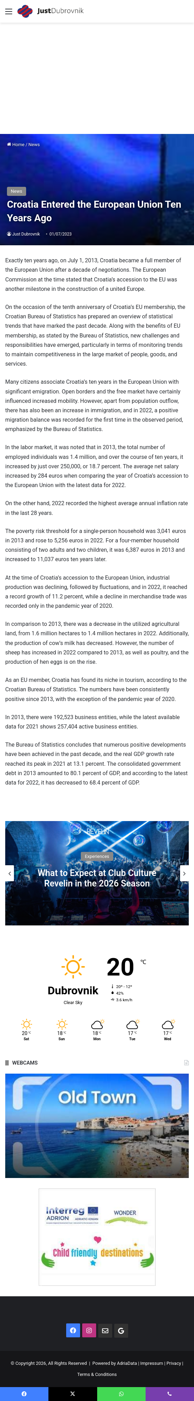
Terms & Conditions (97, 1374)
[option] (97, 873)
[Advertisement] (97, 75)
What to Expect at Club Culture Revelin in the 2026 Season (97, 878)
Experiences (97, 856)
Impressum (151, 1363)
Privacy (173, 1363)
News (34, 144)
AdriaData (127, 1363)
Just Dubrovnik (26, 234)
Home (15, 144)
